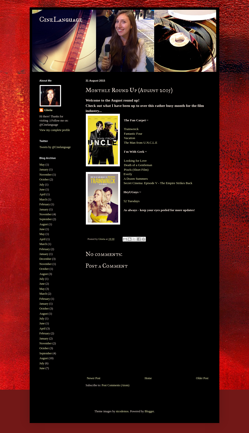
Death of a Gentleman (138, 165)
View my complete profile (54, 130)
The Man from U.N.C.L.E (140, 142)
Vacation (130, 138)
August (43, 224)
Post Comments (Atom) (115, 385)
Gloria (48, 110)
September (45, 219)
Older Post (202, 378)
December (45, 259)
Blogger (149, 411)
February (44, 204)
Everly (128, 174)
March (43, 199)
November (45, 174)
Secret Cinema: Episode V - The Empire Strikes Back (158, 183)
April (42, 194)
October (44, 179)
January (43, 169)
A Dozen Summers (136, 178)
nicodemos (122, 411)
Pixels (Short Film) (136, 169)
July (41, 184)
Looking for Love (135, 160)
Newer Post (93, 378)
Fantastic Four (133, 133)
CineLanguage (60, 19)
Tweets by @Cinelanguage (55, 147)
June (42, 189)
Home (148, 378)
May (42, 164)
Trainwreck (131, 129)
